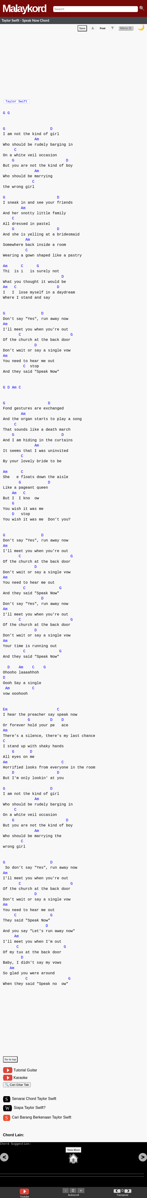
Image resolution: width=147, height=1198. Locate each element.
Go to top (10, 1061)
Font (103, 29)
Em (5, 712)
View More (73, 1157)
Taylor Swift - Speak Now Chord (25, 20)
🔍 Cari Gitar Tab (17, 1088)
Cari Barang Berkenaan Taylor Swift (41, 1122)
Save (82, 29)
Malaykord (24, 8)
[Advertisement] (75, 65)
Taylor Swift (17, 103)
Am (36, 141)
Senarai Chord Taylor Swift (34, 1103)
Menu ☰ (126, 29)
